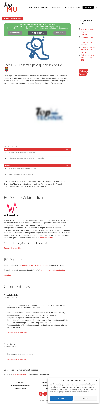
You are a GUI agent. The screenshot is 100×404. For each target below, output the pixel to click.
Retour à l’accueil (83, 72)
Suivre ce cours (38, 33)
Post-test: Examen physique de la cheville (22, 169)
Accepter (61, 398)
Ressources (57, 7)
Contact (78, 7)
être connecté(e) (19, 374)
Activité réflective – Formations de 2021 (21, 174)
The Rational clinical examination (52, 270)
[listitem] (41, 394)
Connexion (88, 7)
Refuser (85, 398)
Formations (45, 7)
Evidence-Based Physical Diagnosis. (35, 265)
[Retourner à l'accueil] (12, 18)
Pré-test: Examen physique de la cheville (22, 152)
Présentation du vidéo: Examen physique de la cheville (26, 158)
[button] (96, 380)
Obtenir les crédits (20, 388)
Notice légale (20, 382)
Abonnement (69, 7)
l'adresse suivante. (46, 237)
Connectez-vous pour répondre (17, 332)
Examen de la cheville (12, 248)
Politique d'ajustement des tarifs (20, 385)
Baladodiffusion (34, 7)
